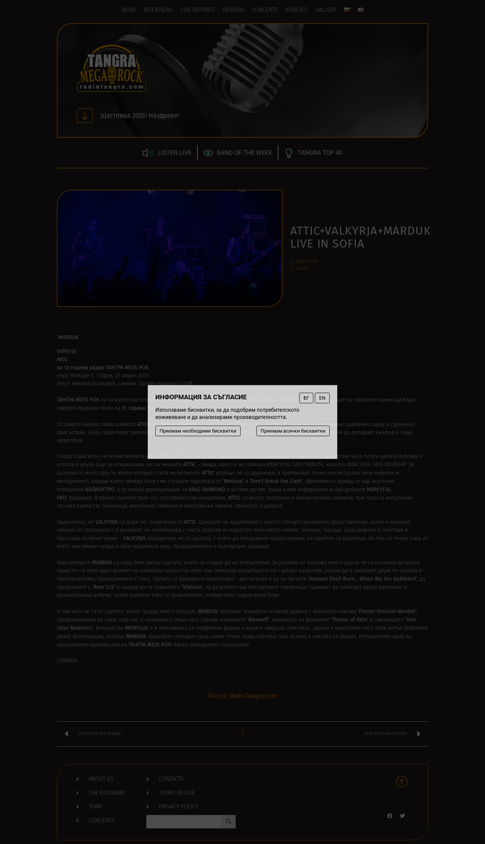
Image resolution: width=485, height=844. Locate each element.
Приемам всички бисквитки (293, 431)
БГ (306, 398)
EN (322, 398)
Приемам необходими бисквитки (198, 431)
